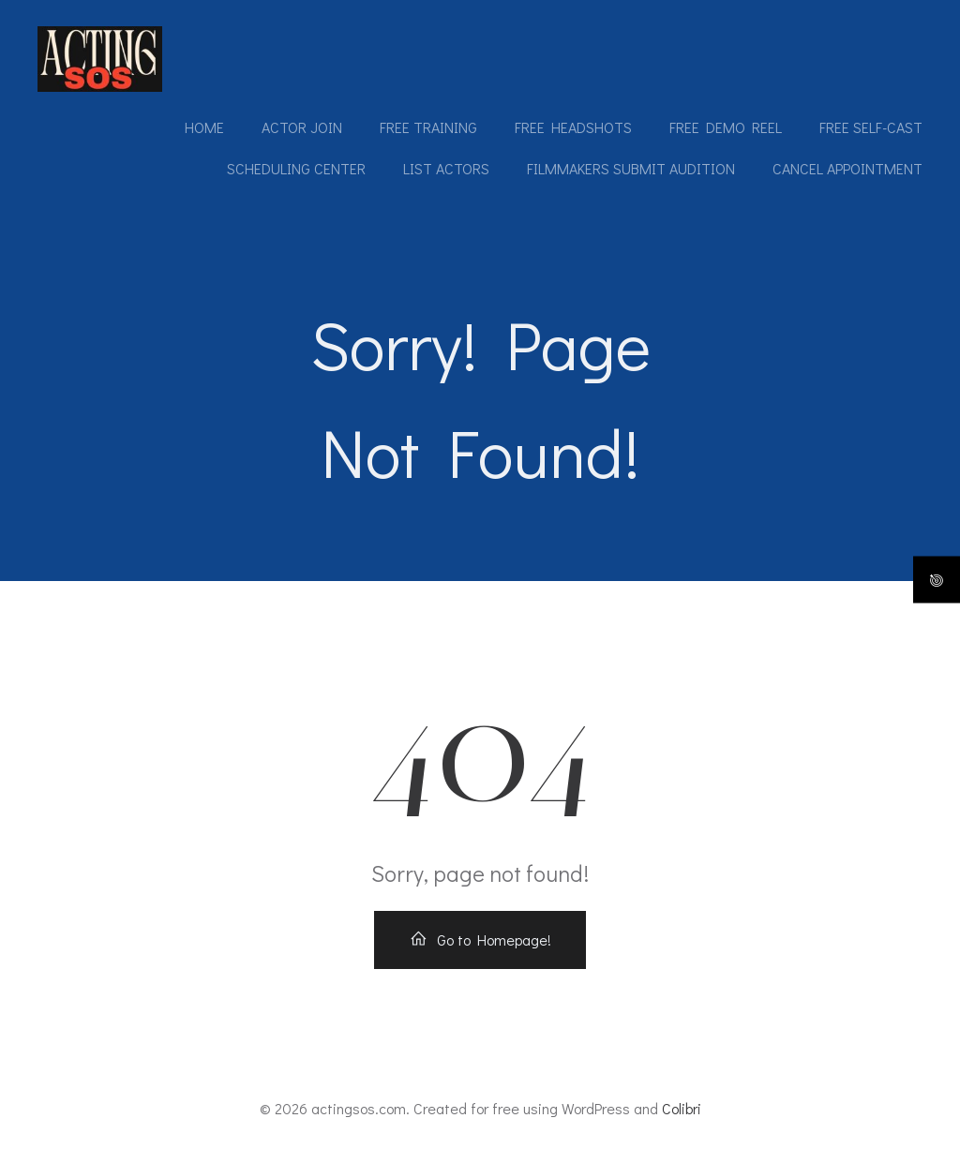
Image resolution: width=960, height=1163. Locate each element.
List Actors (446, 168)
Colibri (681, 1108)
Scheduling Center (296, 168)
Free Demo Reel (725, 127)
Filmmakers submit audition (631, 168)
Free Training (428, 127)
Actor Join (302, 127)
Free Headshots (573, 127)
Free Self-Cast (870, 127)
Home (204, 127)
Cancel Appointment (847, 168)
